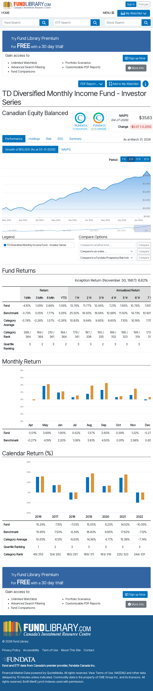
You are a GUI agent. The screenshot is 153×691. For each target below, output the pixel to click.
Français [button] (143, 4)
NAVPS (66, 149)
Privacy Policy (11, 650)
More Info (136, 68)
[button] (44, 22)
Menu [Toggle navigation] (108, 13)
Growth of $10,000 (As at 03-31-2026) (30, 149)
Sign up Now (135, 58)
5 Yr (138, 159)
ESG (60, 139)
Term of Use (50, 650)
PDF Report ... (92, 84)
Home (5, 13)
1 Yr (124, 159)
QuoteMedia (55, 673)
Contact (89, 650)
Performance (13, 139)
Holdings (34, 139)
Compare (144, 245)
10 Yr (146, 159)
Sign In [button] (131, 4)
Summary (75, 139)
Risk (48, 139)
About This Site (71, 650)
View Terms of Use (101, 673)
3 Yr (131, 159)
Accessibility (31, 650)
